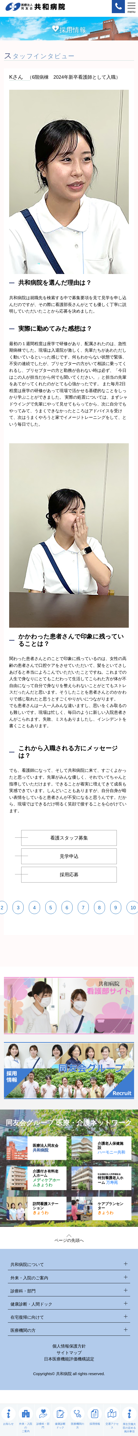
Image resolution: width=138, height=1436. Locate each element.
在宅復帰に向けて (69, 1317)
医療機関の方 (69, 1330)
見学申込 (69, 856)
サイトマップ (69, 1352)
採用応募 (69, 874)
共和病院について (69, 1264)
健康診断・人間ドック (69, 1304)
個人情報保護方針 (69, 1346)
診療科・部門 (69, 1291)
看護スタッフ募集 (69, 838)
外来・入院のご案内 (69, 1277)
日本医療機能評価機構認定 (69, 1359)
